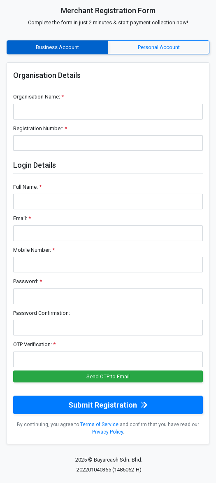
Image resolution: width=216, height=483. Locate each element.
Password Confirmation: (41, 313)
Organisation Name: (38, 97)
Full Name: (27, 187)
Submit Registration (108, 405)
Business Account (57, 46)
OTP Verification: (34, 344)
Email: (22, 218)
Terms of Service (99, 424)
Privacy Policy (107, 432)
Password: (27, 281)
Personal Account (159, 46)
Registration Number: (40, 128)
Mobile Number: (34, 250)
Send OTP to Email (108, 376)
